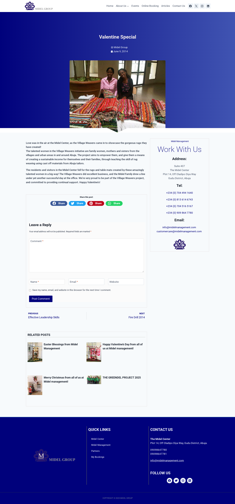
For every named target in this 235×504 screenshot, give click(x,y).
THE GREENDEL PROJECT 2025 (122, 377)
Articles (165, 5)
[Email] (86, 281)
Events (135, 5)
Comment (36, 241)
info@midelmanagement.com (179, 227)
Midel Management (100, 445)
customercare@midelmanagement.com (179, 231)
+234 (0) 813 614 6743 (179, 199)
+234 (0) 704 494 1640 (179, 192)
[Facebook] (190, 6)
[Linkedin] (208, 6)
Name (34, 281)
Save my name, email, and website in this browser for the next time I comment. (71, 290)
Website (114, 281)
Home (109, 5)
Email (74, 281)
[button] (58, 203)
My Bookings (97, 457)
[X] (196, 6)
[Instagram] (202, 6)
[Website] (126, 281)
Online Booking (150, 5)
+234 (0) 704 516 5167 (179, 206)
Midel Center (97, 439)
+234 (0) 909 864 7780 (179, 212)
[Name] (47, 281)
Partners (95, 451)
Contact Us (179, 5)
